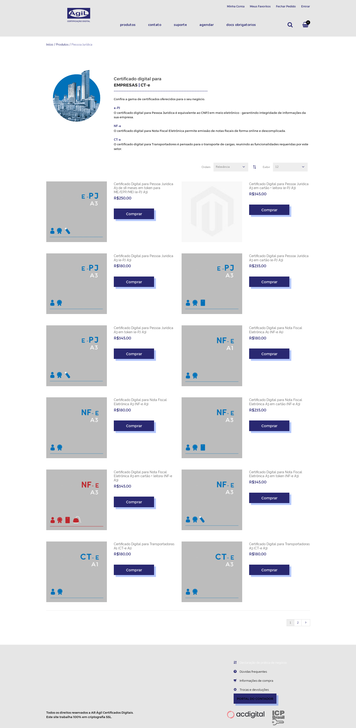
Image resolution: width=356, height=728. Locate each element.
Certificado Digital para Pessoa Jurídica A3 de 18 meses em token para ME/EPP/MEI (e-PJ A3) (143, 188)
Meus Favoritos (260, 6)
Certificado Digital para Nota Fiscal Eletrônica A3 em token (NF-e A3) (275, 474)
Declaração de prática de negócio (257, 662)
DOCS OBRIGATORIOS (241, 24)
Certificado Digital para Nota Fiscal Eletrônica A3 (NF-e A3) (140, 402)
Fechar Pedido (286, 6)
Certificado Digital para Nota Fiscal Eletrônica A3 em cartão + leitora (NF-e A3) (143, 476)
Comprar (134, 214)
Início (49, 45)
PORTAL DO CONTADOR (255, 698)
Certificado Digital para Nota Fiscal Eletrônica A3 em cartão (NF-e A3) (275, 402)
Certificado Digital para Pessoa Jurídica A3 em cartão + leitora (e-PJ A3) (279, 186)
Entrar (305, 6)
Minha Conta (236, 6)
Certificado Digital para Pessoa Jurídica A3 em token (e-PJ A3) (143, 330)
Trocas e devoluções (248, 689)
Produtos (128, 24)
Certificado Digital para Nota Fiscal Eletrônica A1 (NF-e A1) (275, 330)
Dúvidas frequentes (247, 671)
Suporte (180, 24)
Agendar (206, 24)
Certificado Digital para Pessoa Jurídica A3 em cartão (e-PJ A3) (279, 258)
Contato (154, 24)
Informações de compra (250, 680)
